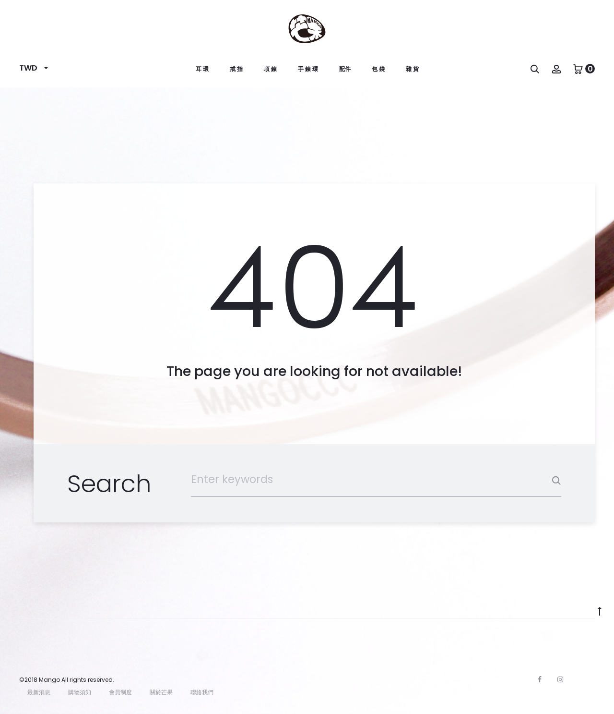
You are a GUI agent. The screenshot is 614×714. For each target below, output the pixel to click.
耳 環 (202, 69)
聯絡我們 (201, 692)
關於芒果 (161, 692)
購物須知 (79, 692)
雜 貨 (412, 69)
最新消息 (38, 692)
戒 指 (236, 69)
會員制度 (120, 692)
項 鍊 (270, 69)
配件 (345, 69)
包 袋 (378, 69)
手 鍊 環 (308, 69)
